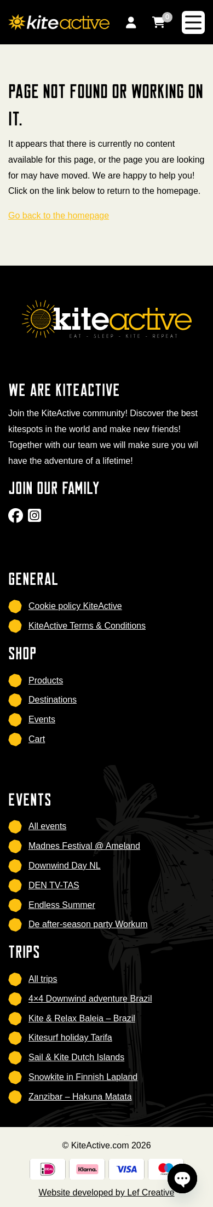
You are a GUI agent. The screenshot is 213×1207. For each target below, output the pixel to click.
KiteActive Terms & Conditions (87, 625)
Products (45, 680)
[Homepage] (59, 21)
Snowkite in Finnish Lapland (82, 1077)
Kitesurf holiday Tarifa (70, 1037)
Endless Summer (61, 905)
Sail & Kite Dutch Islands (76, 1057)
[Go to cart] (159, 22)
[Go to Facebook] (17, 519)
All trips (42, 979)
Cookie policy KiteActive (75, 606)
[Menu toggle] (193, 22)
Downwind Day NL (64, 865)
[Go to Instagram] (36, 519)
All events (47, 826)
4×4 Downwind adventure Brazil (90, 998)
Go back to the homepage (58, 215)
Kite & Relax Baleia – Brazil (81, 1018)
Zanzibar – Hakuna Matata (80, 1096)
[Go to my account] (130, 22)
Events (41, 719)
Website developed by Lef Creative (107, 1192)
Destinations (52, 699)
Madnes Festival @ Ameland (84, 845)
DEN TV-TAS (53, 885)
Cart (36, 739)
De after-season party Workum (88, 924)
